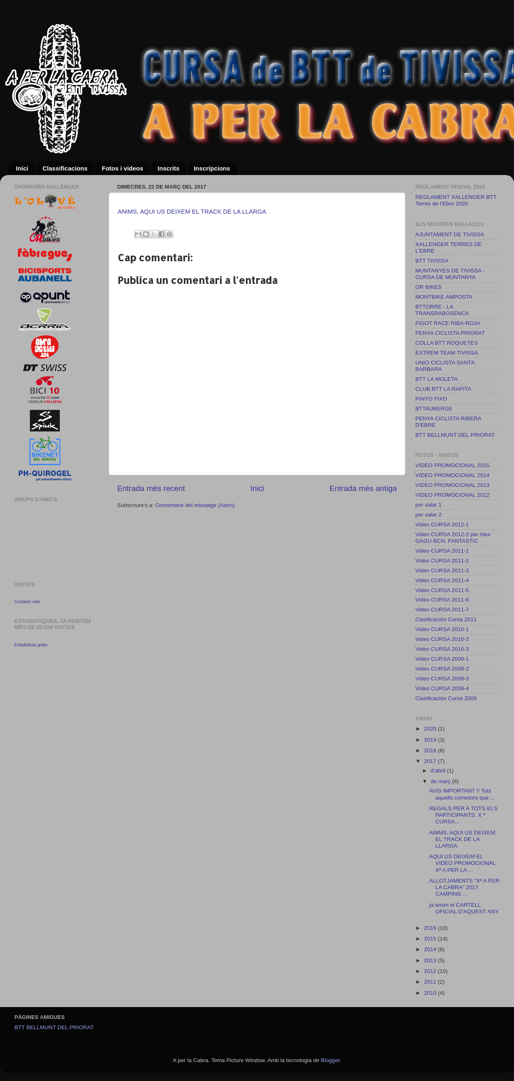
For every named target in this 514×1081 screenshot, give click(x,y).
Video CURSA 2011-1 (442, 551)
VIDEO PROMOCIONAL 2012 (452, 495)
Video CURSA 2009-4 (442, 688)
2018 (431, 750)
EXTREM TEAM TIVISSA (446, 353)
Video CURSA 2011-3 (442, 570)
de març (441, 781)
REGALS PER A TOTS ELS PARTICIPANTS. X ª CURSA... (463, 815)
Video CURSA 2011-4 (442, 580)
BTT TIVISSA (432, 261)
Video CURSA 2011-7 (442, 609)
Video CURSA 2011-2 (442, 561)
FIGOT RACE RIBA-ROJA (447, 323)
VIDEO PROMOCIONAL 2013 (452, 485)
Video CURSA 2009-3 (442, 678)
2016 (431, 928)
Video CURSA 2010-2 (442, 639)
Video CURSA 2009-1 (442, 659)
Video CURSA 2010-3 (442, 649)
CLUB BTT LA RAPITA (443, 389)
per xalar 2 (428, 515)
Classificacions (65, 168)
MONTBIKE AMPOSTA (443, 297)
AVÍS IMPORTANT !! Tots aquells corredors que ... (462, 794)
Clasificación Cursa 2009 (446, 698)
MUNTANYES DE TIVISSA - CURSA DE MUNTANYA (450, 273)
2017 (431, 761)
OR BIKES (428, 287)
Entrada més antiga (363, 488)
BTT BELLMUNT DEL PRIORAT (455, 435)
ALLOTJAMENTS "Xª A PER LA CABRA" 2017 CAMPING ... (464, 887)
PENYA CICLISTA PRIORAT (450, 333)
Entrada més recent (151, 488)
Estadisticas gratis (31, 645)
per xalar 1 (428, 505)
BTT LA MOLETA (436, 379)
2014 (431, 949)
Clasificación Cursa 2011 (446, 619)
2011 (431, 982)
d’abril (439, 771)
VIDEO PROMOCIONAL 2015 (452, 465)
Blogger (330, 1060)
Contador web (27, 601)
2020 (431, 729)
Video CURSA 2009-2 (442, 669)
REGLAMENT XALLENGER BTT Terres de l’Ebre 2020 (456, 200)
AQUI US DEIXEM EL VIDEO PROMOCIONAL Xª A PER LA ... (462, 863)
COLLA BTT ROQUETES (446, 343)
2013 (431, 960)
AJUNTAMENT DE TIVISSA (449, 234)
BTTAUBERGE (434, 409)
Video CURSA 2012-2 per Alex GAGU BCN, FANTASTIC (453, 537)
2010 (431, 993)
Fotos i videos (122, 168)
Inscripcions (212, 168)
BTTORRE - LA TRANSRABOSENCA (442, 310)
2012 (431, 971)
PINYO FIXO (431, 399)
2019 (431, 740)
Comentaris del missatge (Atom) (195, 505)
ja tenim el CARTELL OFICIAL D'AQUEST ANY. (464, 908)
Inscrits (168, 168)
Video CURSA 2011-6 (442, 600)
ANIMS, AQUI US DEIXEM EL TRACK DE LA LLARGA (192, 211)
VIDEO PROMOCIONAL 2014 (452, 475)
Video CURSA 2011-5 (442, 590)
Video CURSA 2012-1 (442, 524)
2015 (431, 939)
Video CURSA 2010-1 (442, 629)
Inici (22, 168)
